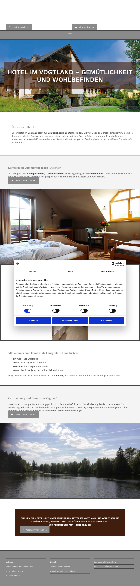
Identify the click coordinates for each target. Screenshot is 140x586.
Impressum (99, 562)
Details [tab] (70, 271)
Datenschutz (110, 562)
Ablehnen (33, 321)
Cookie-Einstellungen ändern (106, 566)
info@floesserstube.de (66, 571)
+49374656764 (64, 567)
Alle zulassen (106, 321)
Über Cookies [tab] (107, 271)
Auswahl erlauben (70, 321)
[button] (19, 27)
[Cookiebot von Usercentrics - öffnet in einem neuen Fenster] (113, 264)
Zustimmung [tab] (32, 271)
